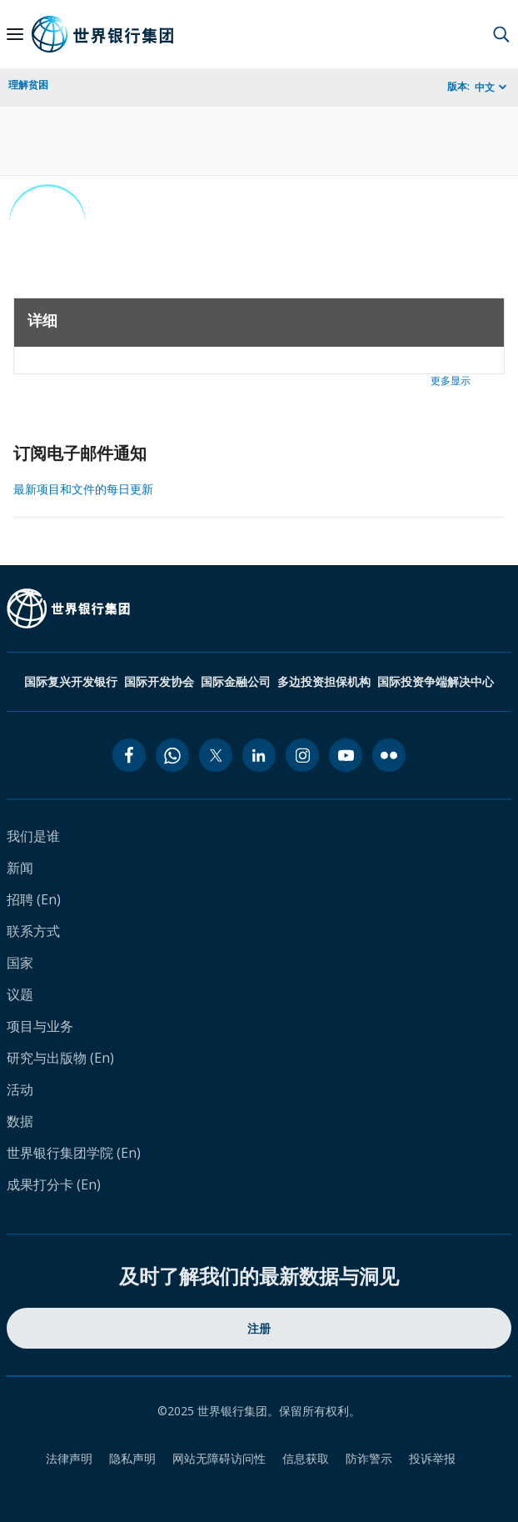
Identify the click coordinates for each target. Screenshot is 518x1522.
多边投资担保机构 (324, 681)
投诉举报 (432, 1458)
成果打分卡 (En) (54, 1184)
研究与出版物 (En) (60, 1058)
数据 (20, 1121)
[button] (501, 34)
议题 (20, 994)
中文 (485, 87)
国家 (20, 963)
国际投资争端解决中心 (435, 681)
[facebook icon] (129, 755)
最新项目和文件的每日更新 (83, 489)
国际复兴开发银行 (70, 681)
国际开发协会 (159, 681)
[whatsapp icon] (172, 755)
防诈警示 (369, 1458)
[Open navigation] (15, 34)
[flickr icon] (389, 755)
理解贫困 (28, 85)
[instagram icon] (302, 755)
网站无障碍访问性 (219, 1458)
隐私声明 (132, 1458)
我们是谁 (33, 836)
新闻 (20, 868)
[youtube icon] (345, 755)
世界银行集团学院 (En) (74, 1153)
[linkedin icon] (259, 755)
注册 (259, 1328)
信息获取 (305, 1458)
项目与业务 (40, 1026)
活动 (20, 1089)
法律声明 (69, 1458)
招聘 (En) (34, 899)
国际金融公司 (236, 681)
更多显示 (451, 380)
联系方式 (33, 931)
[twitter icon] (215, 755)
